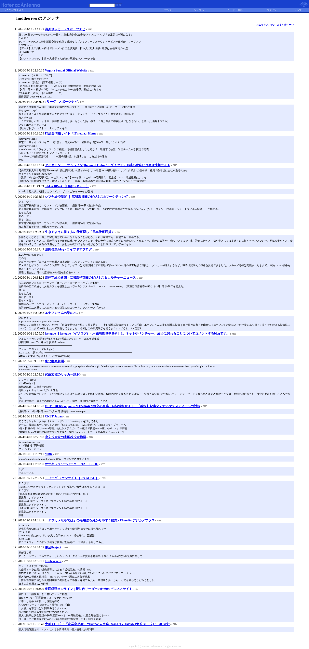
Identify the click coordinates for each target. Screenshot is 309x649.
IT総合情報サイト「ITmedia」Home (70, 133)
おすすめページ (285, 24)
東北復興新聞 (54, 361)
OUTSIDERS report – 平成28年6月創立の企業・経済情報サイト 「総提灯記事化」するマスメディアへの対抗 (122, 406)
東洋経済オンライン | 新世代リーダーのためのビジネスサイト (88, 589)
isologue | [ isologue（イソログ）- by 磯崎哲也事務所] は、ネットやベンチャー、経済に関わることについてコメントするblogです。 (137, 333)
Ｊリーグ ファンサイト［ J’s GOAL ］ (72, 478)
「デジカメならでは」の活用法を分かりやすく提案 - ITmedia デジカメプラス (99, 520)
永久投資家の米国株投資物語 (65, 437)
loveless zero (53, 561)
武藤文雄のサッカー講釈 (62, 374)
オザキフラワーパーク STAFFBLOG (72, 464)
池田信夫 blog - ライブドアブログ (68, 249)
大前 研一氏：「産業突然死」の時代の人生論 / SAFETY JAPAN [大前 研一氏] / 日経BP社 (107, 624)
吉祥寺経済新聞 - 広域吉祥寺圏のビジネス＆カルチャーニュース (90, 277)
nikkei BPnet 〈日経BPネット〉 (67, 186)
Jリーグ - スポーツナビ (61, 101)
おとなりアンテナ (265, 24)
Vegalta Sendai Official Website (66, 70)
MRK (48, 454)
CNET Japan (54, 416)
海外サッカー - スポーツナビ (65, 29)
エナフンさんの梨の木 (60, 312)
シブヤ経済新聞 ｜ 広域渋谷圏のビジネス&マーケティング (86, 196)
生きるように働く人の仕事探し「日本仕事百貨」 (79, 232)
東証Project (53, 547)
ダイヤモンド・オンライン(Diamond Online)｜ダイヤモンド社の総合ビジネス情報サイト (107, 165)
